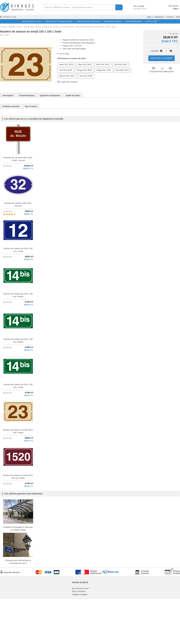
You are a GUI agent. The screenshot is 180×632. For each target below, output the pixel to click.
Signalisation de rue (32, 27)
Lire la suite (64, 54)
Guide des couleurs (67, 82)
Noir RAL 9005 (86, 76)
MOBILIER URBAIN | (113, 21)
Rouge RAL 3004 (84, 70)
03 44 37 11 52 (8, 17)
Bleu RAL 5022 (102, 64)
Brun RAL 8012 (122, 70)
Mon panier (173, 6)
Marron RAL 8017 (67, 76)
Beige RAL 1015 (104, 70)
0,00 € (175, 9)
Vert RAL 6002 (120, 64)
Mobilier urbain (15, 27)
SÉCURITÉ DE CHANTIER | (89, 21)
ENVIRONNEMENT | (134, 21)
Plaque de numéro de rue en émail (58, 27)
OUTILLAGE (151, 21)
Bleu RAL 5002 (84, 64)
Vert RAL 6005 (65, 70)
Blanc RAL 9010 (66, 64)
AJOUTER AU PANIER (162, 58)
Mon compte (136, 6)
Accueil (3, 27)
